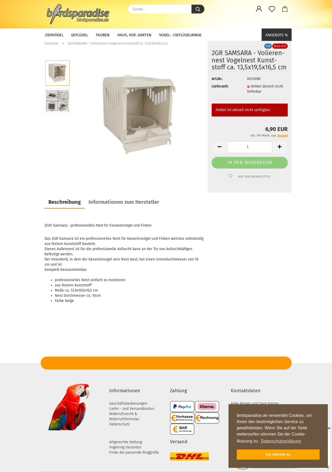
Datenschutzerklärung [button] (281, 441)
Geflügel (79, 35)
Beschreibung (64, 202)
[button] (259, 9)
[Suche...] (197, 9)
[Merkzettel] (271, 9)
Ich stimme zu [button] (278, 454)
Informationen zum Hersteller (123, 202)
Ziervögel (54, 35)
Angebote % (276, 35)
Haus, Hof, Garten (134, 35)
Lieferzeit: (220, 86)
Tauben (102, 35)
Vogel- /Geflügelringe (180, 35)
